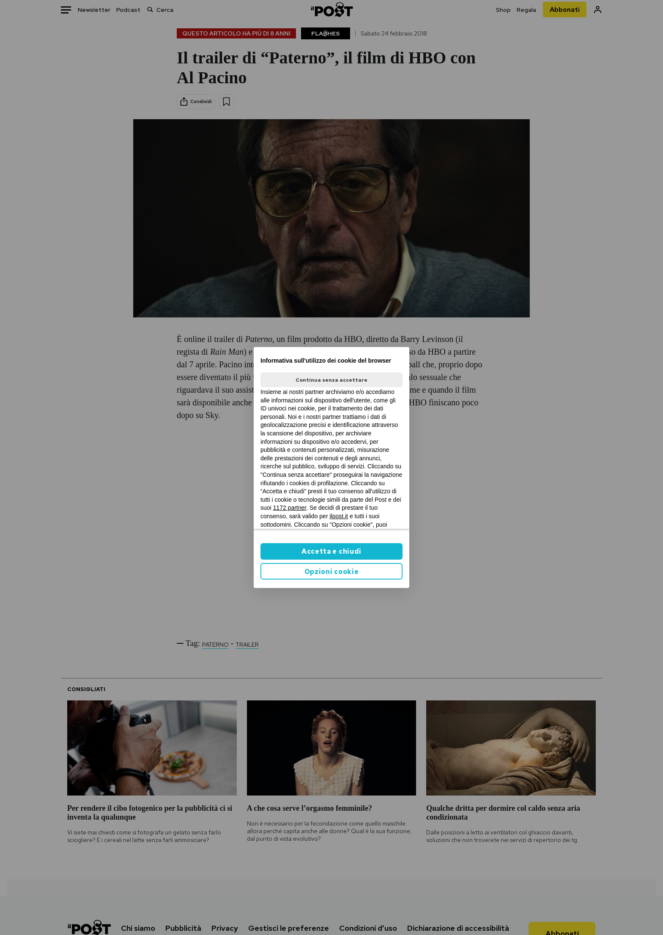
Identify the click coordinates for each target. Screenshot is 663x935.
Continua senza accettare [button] (331, 380)
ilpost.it (338, 516)
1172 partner (290, 507)
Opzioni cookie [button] (331, 571)
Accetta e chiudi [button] (331, 551)
